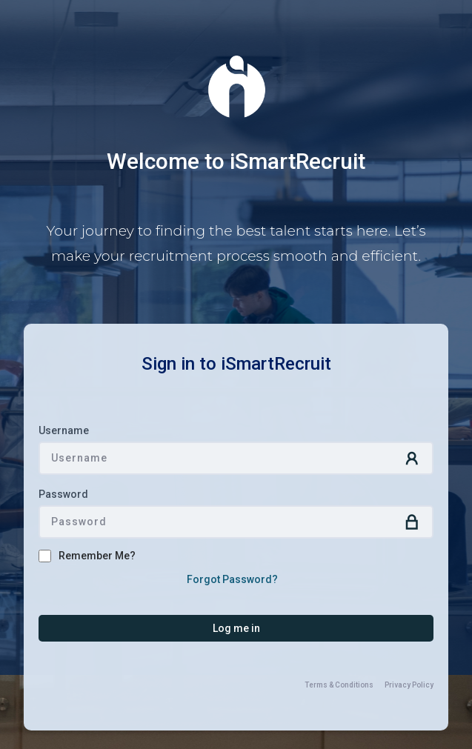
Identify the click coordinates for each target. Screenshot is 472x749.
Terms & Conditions (339, 685)
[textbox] (236, 458)
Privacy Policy (409, 685)
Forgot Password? (232, 579)
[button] (236, 628)
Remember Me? (97, 556)
